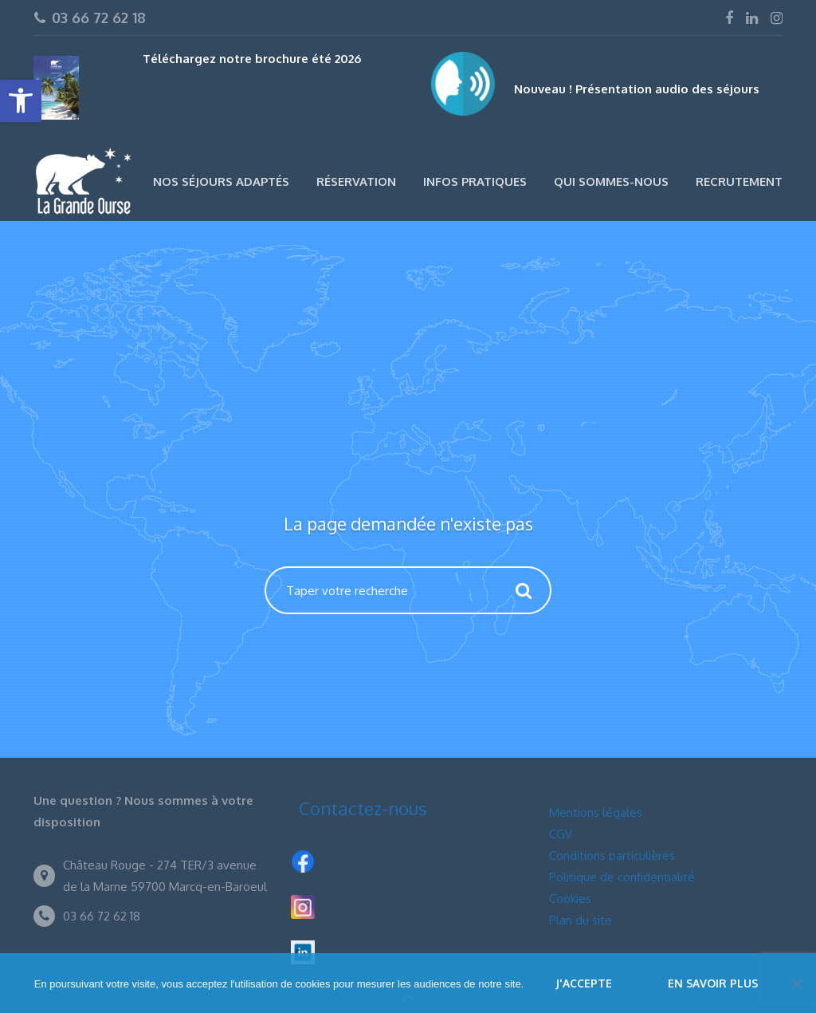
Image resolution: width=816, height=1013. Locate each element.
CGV (560, 834)
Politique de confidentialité (622, 877)
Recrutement (739, 181)
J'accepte (583, 983)
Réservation (356, 181)
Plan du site (580, 920)
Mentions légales (595, 812)
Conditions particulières (612, 855)
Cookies (570, 898)
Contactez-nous (363, 808)
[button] (20, 101)
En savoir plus (713, 983)
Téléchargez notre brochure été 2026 (252, 58)
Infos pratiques (475, 181)
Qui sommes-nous (611, 181)
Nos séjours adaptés (221, 181)
